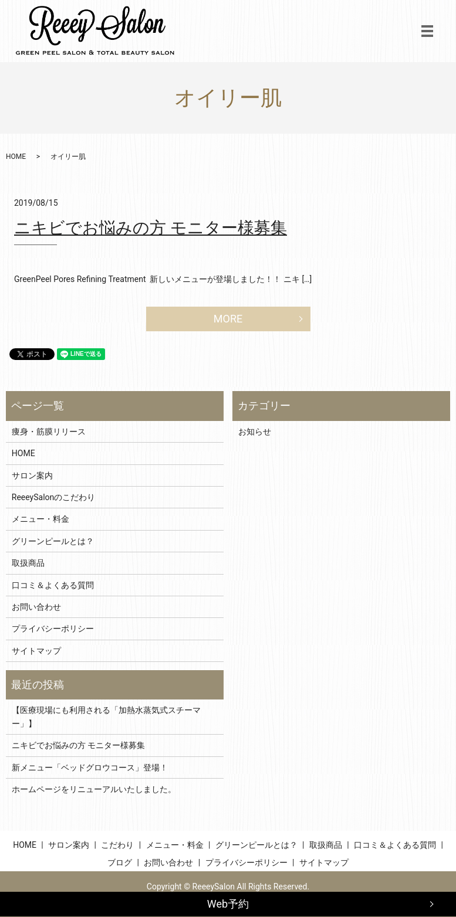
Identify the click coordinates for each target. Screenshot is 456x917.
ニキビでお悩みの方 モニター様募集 (150, 228)
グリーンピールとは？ (53, 541)
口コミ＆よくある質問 (53, 585)
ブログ (119, 862)
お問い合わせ (36, 607)
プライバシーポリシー (53, 628)
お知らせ (254, 431)
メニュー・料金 (40, 519)
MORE (228, 319)
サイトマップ (36, 651)
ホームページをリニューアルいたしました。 (94, 789)
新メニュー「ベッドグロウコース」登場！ (90, 767)
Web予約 (228, 904)
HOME (16, 156)
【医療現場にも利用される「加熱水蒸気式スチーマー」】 (106, 716)
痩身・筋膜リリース (49, 431)
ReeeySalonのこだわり (53, 497)
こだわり (117, 845)
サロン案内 (32, 475)
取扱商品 (28, 563)
